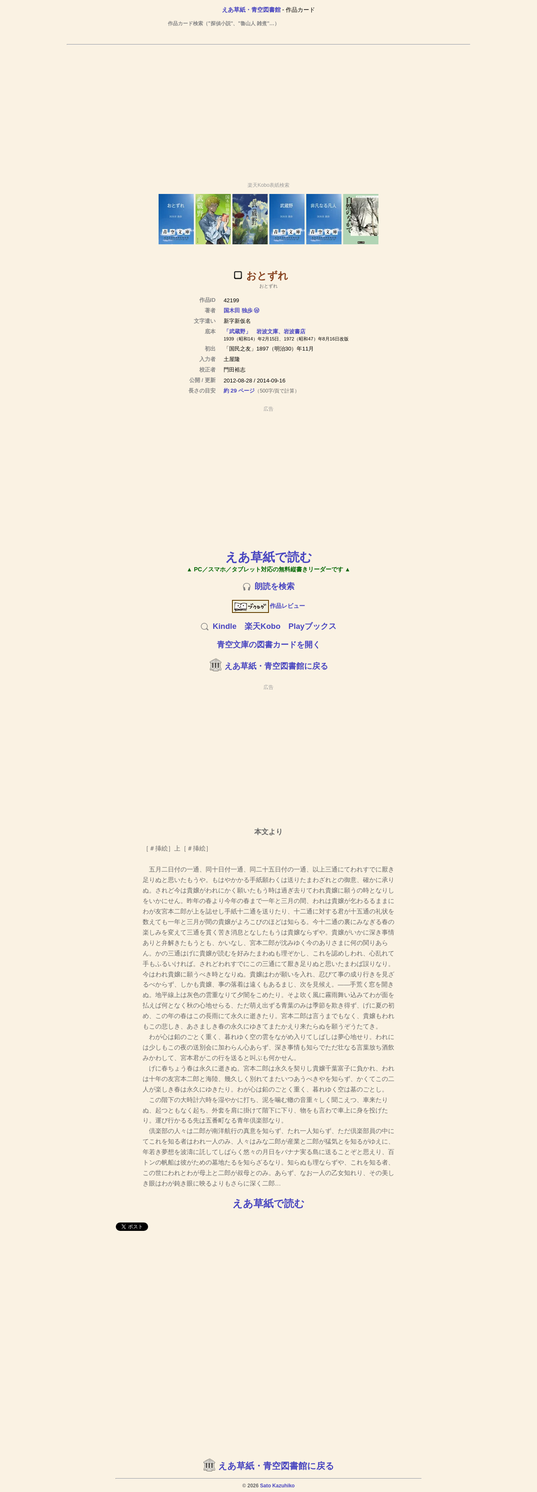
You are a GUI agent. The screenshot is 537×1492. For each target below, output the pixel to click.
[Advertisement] (268, 109)
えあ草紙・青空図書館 (251, 9)
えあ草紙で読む (268, 557)
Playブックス (312, 626)
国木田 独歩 (238, 310)
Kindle (225, 626)
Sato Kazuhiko (277, 1486)
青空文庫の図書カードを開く (269, 644)
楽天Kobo (263, 626)
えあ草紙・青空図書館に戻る (276, 666)
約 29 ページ (239, 390)
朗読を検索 (275, 586)
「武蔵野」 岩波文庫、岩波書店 (264, 331)
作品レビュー (268, 605)
